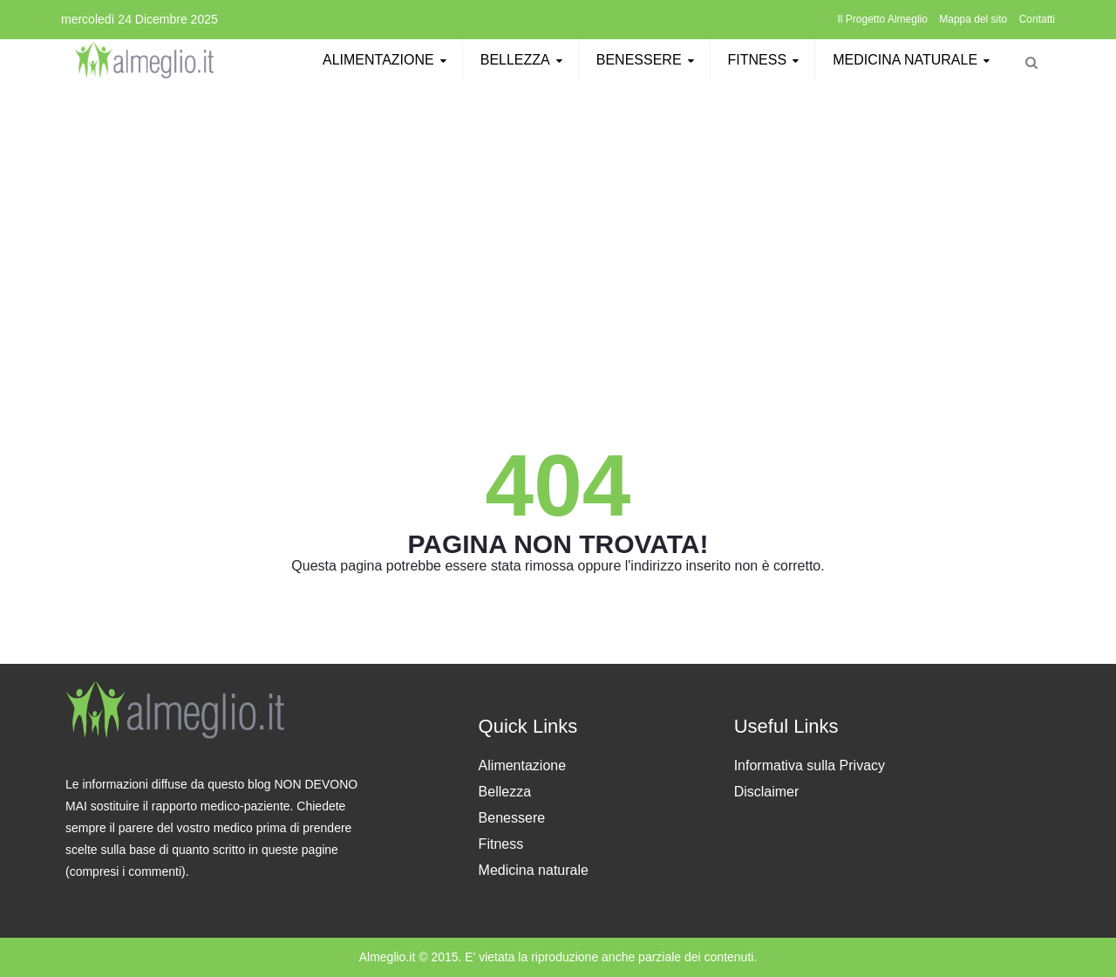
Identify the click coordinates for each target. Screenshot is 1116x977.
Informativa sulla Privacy (809, 765)
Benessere (647, 59)
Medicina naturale (914, 59)
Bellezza (524, 59)
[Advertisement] (558, 215)
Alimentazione (387, 59)
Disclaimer (767, 791)
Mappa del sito (973, 19)
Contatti (1037, 19)
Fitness (766, 59)
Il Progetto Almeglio (883, 19)
